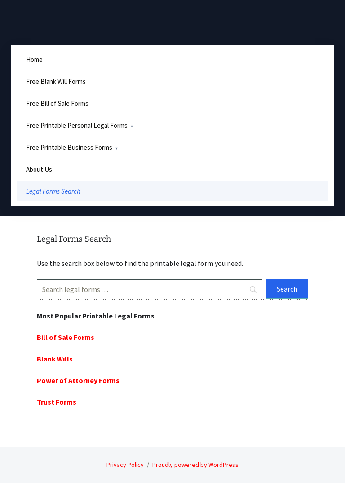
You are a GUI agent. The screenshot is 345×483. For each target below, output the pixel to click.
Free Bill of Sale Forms (57, 103)
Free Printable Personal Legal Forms (77, 125)
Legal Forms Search (53, 191)
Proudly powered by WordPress (195, 465)
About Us (39, 169)
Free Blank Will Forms (56, 81)
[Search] (149, 289)
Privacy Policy (125, 465)
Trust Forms (56, 401)
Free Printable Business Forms (69, 147)
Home (34, 59)
